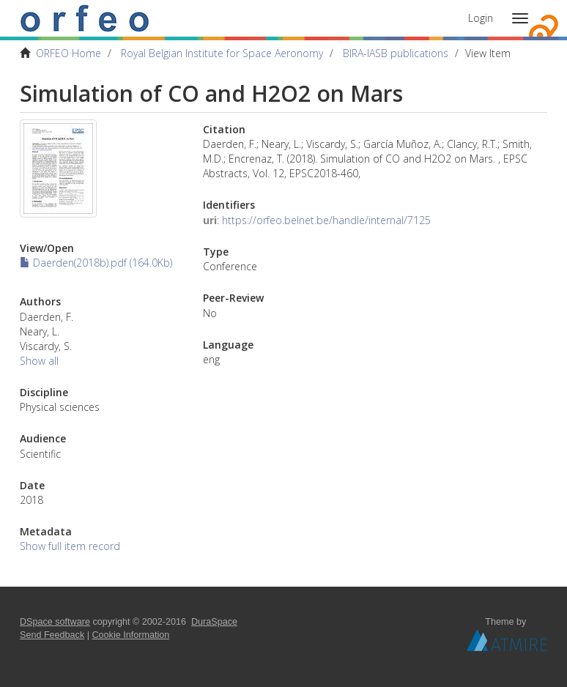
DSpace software (55, 622)
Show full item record (70, 546)
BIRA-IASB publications (395, 53)
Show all (39, 361)
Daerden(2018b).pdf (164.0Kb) (96, 263)
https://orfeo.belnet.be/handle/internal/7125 (326, 220)
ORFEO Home (68, 53)
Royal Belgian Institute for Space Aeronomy (222, 53)
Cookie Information (131, 635)
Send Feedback (52, 635)
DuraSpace (214, 622)
